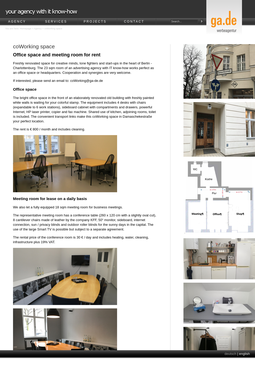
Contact (134, 21)
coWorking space (53, 28)
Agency (17, 21)
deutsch (231, 354)
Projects (95, 21)
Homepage (25, 28)
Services (56, 21)
